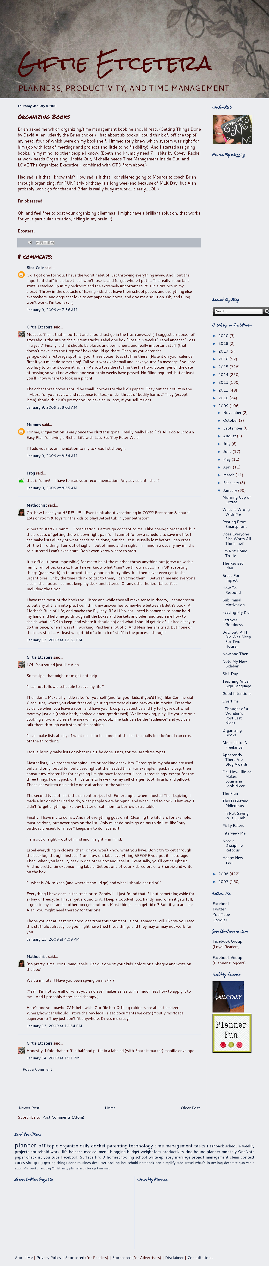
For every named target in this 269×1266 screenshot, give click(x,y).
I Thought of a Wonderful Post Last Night (235, 715)
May (227, 459)
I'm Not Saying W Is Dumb (235, 815)
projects (22, 1151)
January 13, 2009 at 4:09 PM (53, 939)
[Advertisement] (134, 25)
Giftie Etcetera (115, 63)
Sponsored (74, 1257)
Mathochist (36, 505)
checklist (34, 1157)
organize (69, 1145)
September (233, 428)
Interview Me (234, 833)
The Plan (230, 793)
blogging (118, 1151)
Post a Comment (37, 1069)
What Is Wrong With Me (236, 512)
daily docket (93, 1145)
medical (90, 1151)
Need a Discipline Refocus (232, 845)
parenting (117, 1145)
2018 (223, 343)
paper (20, 1157)
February (231, 482)
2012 (223, 390)
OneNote (246, 1151)
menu (104, 1151)
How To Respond (231, 590)
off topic (48, 1145)
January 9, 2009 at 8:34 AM (51, 455)
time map (103, 1168)
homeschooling (120, 1157)
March (229, 474)
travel (189, 1162)
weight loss (151, 1151)
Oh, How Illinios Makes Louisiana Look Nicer (236, 778)
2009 (223, 405)
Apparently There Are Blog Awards (235, 759)
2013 (223, 382)
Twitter (219, 909)
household (39, 1151)
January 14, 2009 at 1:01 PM (53, 1058)
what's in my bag (209, 1162)
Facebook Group (227, 941)
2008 (223, 873)
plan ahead (77, 1168)
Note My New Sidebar (234, 664)
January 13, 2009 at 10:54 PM (54, 1025)
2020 (223, 335)
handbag (45, 1168)
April (228, 467)
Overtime (230, 701)
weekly (248, 1146)
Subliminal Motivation (233, 602)
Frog (30, 473)
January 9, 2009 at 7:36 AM (51, 309)
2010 (223, 398)
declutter (99, 1162)
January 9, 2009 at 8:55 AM (51, 487)
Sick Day (230, 673)
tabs (180, 1162)
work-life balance (66, 1151)
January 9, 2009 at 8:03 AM (51, 407)
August (230, 435)
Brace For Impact (231, 578)
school (141, 1157)
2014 (223, 374)
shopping (34, 1162)
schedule (233, 1146)
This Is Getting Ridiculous (235, 803)
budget (133, 1151)
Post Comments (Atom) (63, 1117)
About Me (24, 1257)
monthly (229, 1151)
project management (210, 1157)
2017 (223, 351)
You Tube (221, 914)
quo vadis (246, 1162)
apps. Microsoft (26, 1168)
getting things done (60, 1162)
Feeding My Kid (236, 612)
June (228, 451)
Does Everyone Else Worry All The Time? (236, 538)
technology (141, 1145)
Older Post (190, 1107)
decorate (231, 1162)
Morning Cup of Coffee (236, 499)
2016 (223, 359)
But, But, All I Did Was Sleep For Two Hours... (236, 639)
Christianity (60, 1168)
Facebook (221, 903)
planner (25, 1145)
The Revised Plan (232, 565)
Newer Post (29, 1107)
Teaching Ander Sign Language (236, 683)
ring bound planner (202, 1151)
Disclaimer (174, 1257)
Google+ (220, 920)
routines (84, 1162)
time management (173, 1145)
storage (90, 1168)
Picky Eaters (233, 825)
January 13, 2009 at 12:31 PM (54, 640)
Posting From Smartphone (234, 524)
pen (158, 1162)
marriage (182, 1157)
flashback (215, 1146)
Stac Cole (35, 267)
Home (110, 1107)
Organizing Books (232, 732)
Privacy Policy (48, 1257)
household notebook (137, 1162)
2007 (223, 881)
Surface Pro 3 (92, 1157)
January (230, 490)
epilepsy (166, 1157)
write (153, 1157)
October (231, 420)
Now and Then (235, 653)
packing (114, 1162)
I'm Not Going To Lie (234, 553)
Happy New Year (232, 860)
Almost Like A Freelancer (234, 745)
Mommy (33, 424)
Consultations (200, 1257)
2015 (223, 366)
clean (234, 1157)
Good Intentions (236, 693)
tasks (199, 1145)
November (233, 412)
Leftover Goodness (232, 622)
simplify (169, 1162)
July (227, 443)
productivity (173, 1151)
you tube (51, 1157)
